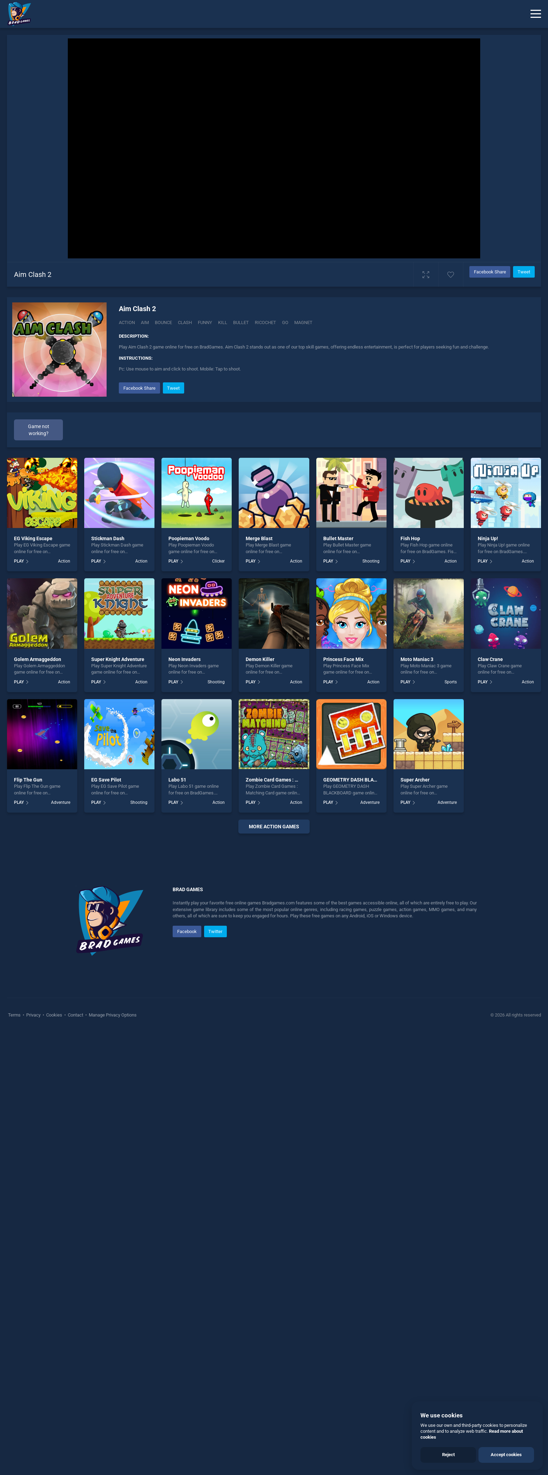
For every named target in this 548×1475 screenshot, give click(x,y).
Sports (451, 682)
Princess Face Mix (343, 659)
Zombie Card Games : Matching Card (286, 780)
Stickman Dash (107, 538)
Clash (185, 322)
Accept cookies (506, 1454)
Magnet (303, 322)
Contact (75, 1224)
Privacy (33, 1224)
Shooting (371, 561)
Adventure (60, 802)
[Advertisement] (274, 945)
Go (285, 322)
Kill (222, 322)
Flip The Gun (28, 780)
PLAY (19, 561)
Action (127, 322)
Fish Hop (410, 538)
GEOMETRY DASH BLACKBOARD (359, 780)
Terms (15, 1224)
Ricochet (265, 322)
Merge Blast (259, 538)
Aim (145, 322)
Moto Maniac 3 (417, 659)
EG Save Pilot (106, 780)
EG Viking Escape (33, 538)
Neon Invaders (184, 659)
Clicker (218, 561)
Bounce (163, 322)
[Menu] (536, 14)
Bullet (241, 322)
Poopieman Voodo (188, 538)
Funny (205, 322)
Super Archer (415, 780)
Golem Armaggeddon (37, 659)
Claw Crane (490, 659)
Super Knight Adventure (117, 659)
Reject (448, 1454)
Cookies (54, 1224)
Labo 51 (177, 780)
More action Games (274, 826)
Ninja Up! (488, 538)
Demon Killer (260, 659)
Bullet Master (338, 538)
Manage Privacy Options (112, 1224)
